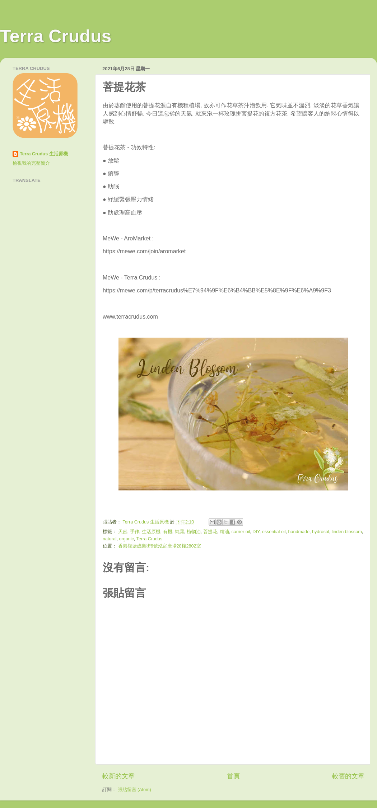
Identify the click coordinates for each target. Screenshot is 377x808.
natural (110, 538)
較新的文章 (118, 776)
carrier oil (241, 531)
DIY (255, 531)
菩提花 (210, 531)
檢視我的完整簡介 (31, 163)
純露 (179, 531)
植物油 (194, 531)
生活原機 (151, 531)
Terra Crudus (55, 36)
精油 (224, 531)
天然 (122, 531)
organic (126, 538)
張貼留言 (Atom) (134, 789)
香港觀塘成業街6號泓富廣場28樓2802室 (159, 546)
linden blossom (347, 531)
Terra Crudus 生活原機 (44, 153)
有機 (167, 531)
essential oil (274, 531)
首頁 (233, 776)
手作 (134, 531)
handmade (298, 531)
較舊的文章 (348, 776)
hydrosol (320, 531)
